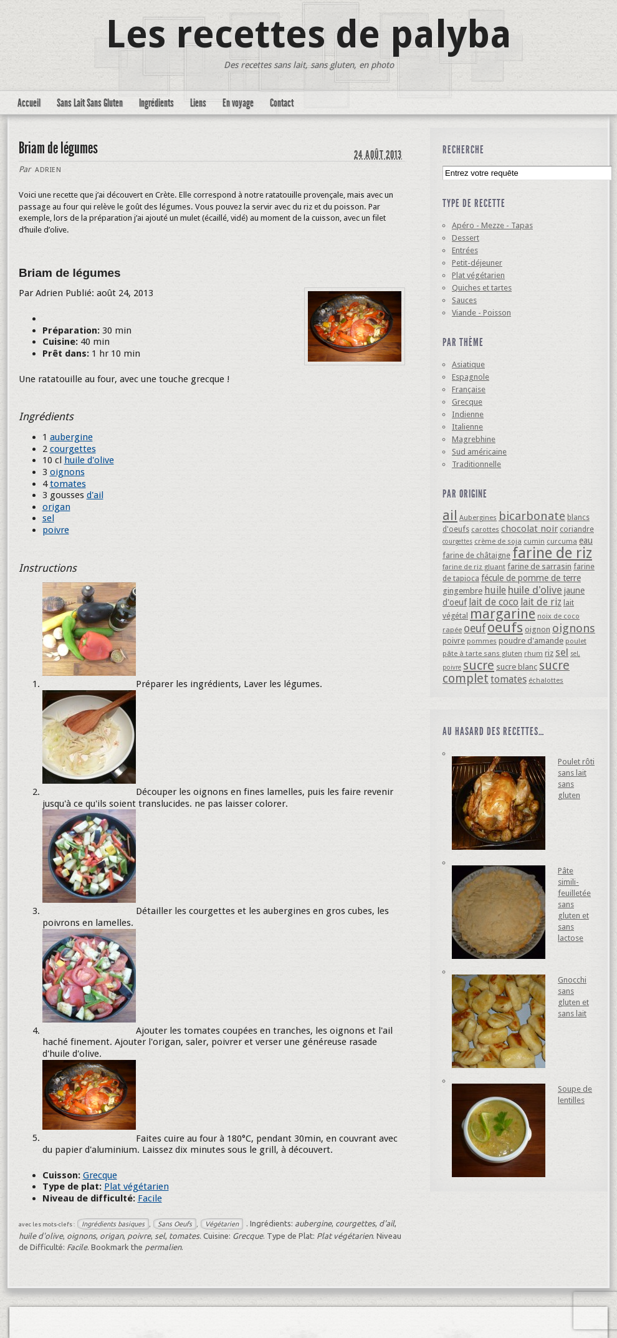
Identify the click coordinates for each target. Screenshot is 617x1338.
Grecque (100, 1175)
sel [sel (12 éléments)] (561, 652)
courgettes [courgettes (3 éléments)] (457, 541)
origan (56, 507)
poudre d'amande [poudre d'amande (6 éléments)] (531, 640)
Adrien (48, 170)
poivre (55, 530)
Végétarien (222, 1224)
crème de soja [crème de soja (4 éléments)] (498, 541)
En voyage (238, 103)
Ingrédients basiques (113, 1224)
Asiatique (468, 364)
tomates (68, 483)
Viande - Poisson (481, 312)
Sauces (464, 300)
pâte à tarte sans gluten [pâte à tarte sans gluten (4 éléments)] (482, 653)
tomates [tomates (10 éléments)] (508, 679)
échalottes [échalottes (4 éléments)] (546, 680)
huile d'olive (89, 460)
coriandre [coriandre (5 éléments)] (577, 529)
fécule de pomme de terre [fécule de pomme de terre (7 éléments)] (531, 578)
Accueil (29, 103)
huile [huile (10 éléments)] (495, 590)
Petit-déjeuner (477, 262)
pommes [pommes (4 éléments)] (482, 641)
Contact (282, 103)
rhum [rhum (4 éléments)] (533, 653)
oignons (67, 472)
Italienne (467, 426)
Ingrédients (156, 103)
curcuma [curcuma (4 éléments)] (562, 541)
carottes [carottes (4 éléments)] (485, 529)
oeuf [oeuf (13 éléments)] (474, 628)
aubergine (71, 437)
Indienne (468, 414)
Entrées (465, 250)
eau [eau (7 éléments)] (586, 541)
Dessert (465, 238)
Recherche (463, 149)
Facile (150, 1198)
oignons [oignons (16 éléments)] (573, 628)
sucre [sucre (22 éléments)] (478, 665)
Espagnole (470, 377)
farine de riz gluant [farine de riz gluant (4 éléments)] (473, 566)
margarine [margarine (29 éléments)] (502, 614)
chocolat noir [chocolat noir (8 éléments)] (529, 528)
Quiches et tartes (482, 287)
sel (48, 518)
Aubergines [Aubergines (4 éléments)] (478, 517)
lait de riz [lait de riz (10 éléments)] (541, 602)
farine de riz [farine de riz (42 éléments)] (552, 553)
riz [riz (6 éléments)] (549, 653)
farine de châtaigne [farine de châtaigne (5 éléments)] (476, 555)
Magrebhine (473, 439)
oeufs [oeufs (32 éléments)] (505, 627)
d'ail (95, 495)
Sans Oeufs (175, 1224)
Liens (198, 103)
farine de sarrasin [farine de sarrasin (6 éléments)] (539, 566)
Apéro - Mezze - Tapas (492, 225)
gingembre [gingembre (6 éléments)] (462, 590)
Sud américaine (479, 451)
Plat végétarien (136, 1186)
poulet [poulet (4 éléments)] (575, 641)
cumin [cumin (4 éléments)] (534, 541)
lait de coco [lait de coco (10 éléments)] (494, 602)
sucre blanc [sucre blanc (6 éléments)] (516, 666)
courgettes (73, 449)
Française (468, 389)
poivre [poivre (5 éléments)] (453, 640)
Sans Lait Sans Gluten (90, 103)
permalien (163, 1247)
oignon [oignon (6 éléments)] (537, 629)
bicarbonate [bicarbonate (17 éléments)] (532, 516)
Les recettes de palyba (309, 34)
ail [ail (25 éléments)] (449, 515)
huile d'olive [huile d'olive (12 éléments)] (535, 590)
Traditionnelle (476, 464)
